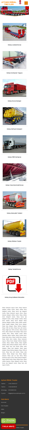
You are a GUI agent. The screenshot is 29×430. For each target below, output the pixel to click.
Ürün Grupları (4, 406)
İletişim (3, 413)
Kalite (2, 409)
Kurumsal (3, 402)
